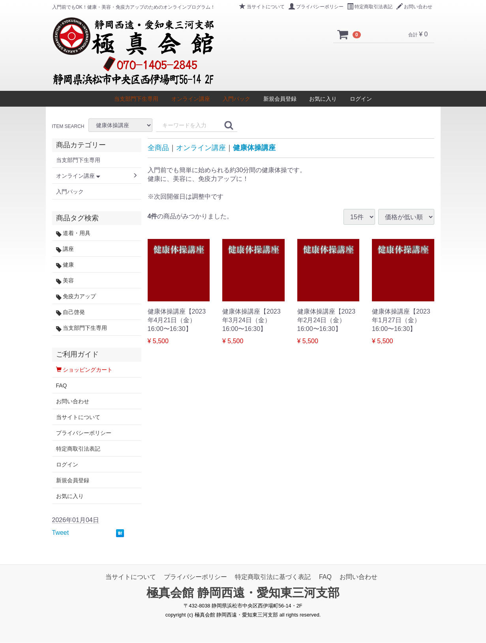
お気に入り (323, 99)
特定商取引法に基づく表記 (273, 576)
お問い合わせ (414, 6)
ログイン (361, 99)
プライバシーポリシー (316, 6)
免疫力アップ (76, 296)
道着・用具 (73, 233)
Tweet (60, 532)
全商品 (158, 148)
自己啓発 (70, 312)
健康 (65, 264)
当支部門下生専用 (136, 99)
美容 (65, 280)
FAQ (61, 385)
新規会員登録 (279, 99)
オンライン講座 (190, 99)
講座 (65, 249)
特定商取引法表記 (369, 6)
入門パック (236, 99)
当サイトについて (262, 6)
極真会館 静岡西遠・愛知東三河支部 (242, 593)
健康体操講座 (254, 148)
